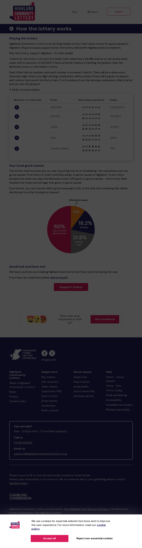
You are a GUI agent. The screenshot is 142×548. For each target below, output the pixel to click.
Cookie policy (17, 401)
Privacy (13, 396)
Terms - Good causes (114, 379)
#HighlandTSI (49, 359)
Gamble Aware (18, 483)
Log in (119, 11)
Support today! (71, 287)
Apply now (80, 377)
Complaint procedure (119, 405)
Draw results (49, 401)
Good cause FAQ (84, 391)
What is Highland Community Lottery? (22, 385)
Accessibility (114, 400)
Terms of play (114, 390)
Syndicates (49, 405)
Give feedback (105, 319)
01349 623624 (23, 442)
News (12, 392)
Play (74, 12)
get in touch (59, 277)
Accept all (49, 538)
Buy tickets (48, 377)
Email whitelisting (116, 395)
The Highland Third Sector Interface (86, 509)
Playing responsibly (118, 409)
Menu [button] (93, 12)
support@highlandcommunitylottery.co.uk (40, 454)
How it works (50, 396)
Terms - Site (113, 386)
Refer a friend (50, 410)
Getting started (83, 396)
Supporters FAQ (52, 391)
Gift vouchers (50, 382)
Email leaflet (81, 386)
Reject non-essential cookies (94, 538)
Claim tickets (49, 386)
